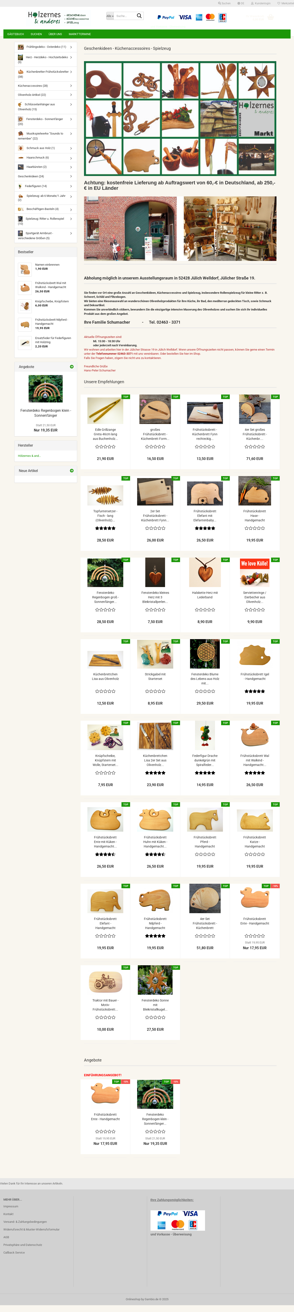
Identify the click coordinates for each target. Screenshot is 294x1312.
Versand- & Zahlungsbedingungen (25, 1228)
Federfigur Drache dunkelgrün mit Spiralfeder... (204, 767)
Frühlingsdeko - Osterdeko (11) (42, 54)
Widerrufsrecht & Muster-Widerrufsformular (31, 1236)
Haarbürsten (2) (32, 173)
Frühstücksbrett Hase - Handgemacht (254, 522)
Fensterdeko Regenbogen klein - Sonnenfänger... (155, 1125)
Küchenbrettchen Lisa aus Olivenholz (105, 683)
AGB (6, 1244)
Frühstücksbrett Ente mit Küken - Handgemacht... (105, 848)
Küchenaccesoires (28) (33, 92)
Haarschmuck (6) (33, 164)
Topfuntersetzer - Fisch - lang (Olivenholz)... (105, 522)
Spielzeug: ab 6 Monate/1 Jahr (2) (41, 205)
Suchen (36, 34)
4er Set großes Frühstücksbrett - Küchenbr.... (255, 441)
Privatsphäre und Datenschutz (22, 1251)
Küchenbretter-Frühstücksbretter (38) (43, 80)
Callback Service (14, 1259)
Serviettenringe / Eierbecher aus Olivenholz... (254, 604)
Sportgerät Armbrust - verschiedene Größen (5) (35, 242)
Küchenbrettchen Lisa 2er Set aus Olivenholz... (155, 767)
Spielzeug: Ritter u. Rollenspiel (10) (41, 227)
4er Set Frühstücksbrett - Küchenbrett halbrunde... (205, 930)
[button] (241, 3)
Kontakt (8, 1221)
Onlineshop (133, 1306)
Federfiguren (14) (32, 193)
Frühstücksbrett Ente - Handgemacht (254, 928)
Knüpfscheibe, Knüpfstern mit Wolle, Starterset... (105, 767)
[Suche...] (110, 16)
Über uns (55, 34)
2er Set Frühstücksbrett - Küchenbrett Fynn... (155, 522)
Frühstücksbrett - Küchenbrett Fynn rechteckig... (204, 441)
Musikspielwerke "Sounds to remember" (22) (40, 142)
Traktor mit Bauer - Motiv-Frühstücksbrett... (105, 1011)
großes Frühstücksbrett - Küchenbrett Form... (155, 441)
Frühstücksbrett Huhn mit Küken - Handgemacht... (155, 848)
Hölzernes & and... (29, 462)
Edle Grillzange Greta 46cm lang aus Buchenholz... (105, 441)
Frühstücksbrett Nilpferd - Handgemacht (155, 930)
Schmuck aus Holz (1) (36, 155)
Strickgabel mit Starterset (155, 683)
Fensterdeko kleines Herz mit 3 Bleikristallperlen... (155, 604)
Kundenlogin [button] (261, 3)
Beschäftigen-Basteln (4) (38, 216)
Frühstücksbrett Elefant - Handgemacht (105, 930)
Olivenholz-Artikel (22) (32, 101)
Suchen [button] (224, 3)
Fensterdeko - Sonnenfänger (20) (40, 127)
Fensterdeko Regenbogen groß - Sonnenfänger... (105, 604)
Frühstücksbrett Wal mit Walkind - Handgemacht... (254, 767)
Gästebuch (15, 34)
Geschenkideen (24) (31, 183)
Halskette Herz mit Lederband (205, 602)
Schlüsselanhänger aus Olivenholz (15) (36, 113)
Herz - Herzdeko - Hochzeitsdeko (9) (43, 66)
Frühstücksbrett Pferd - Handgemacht (205, 848)
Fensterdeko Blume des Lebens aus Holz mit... (204, 685)
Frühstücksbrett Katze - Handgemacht (254, 848)
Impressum (10, 1213)
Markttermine (80, 34)
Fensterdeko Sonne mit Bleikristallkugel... (155, 1011)
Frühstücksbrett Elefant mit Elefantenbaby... (204, 522)
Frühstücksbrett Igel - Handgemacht (255, 683)
